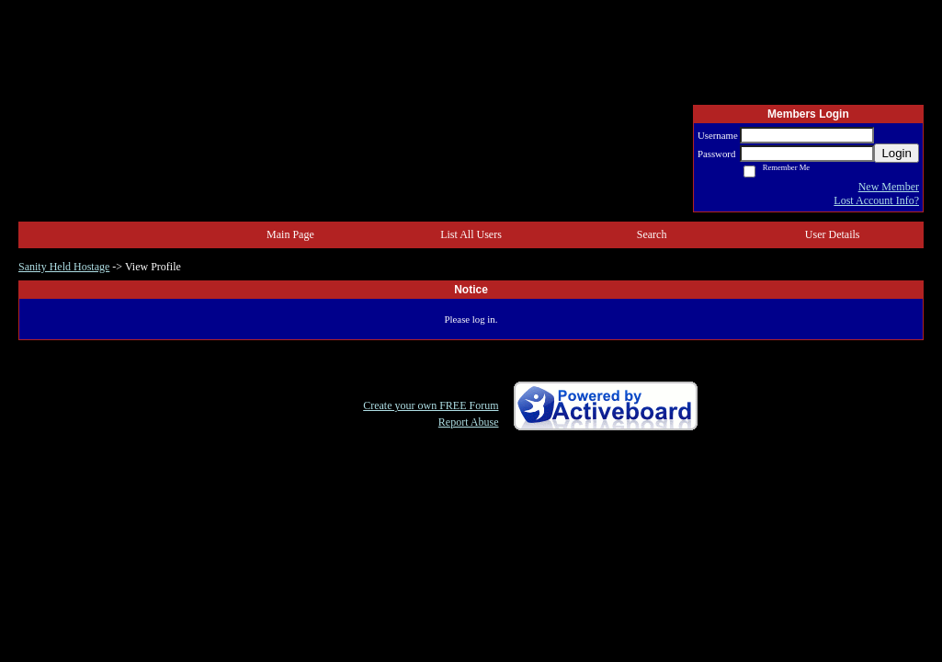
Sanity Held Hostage (63, 266)
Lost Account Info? (876, 200)
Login (896, 153)
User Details (832, 234)
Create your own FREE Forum (430, 405)
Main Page (290, 234)
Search (652, 234)
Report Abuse (468, 422)
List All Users (471, 234)
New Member (888, 186)
